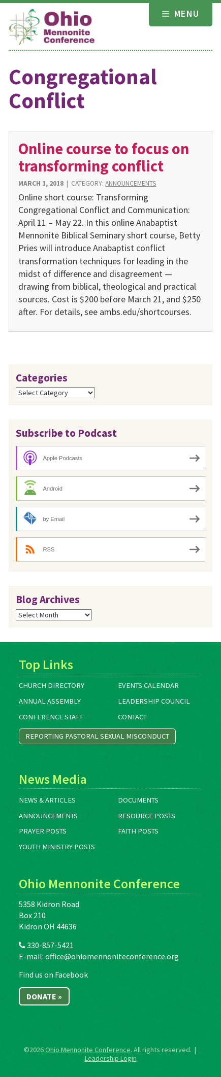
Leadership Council (154, 701)
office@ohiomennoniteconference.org (112, 956)
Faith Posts (138, 831)
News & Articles (47, 800)
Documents (138, 800)
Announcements (130, 183)
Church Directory (51, 685)
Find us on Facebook (53, 974)
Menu (181, 13)
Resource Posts (146, 815)
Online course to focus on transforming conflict (103, 157)
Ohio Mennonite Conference (88, 1049)
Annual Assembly (50, 701)
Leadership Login (111, 1058)
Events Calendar (148, 685)
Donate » (44, 996)
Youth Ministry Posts (57, 846)
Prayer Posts (43, 831)
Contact (132, 716)
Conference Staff (51, 716)
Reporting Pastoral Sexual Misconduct (97, 736)
